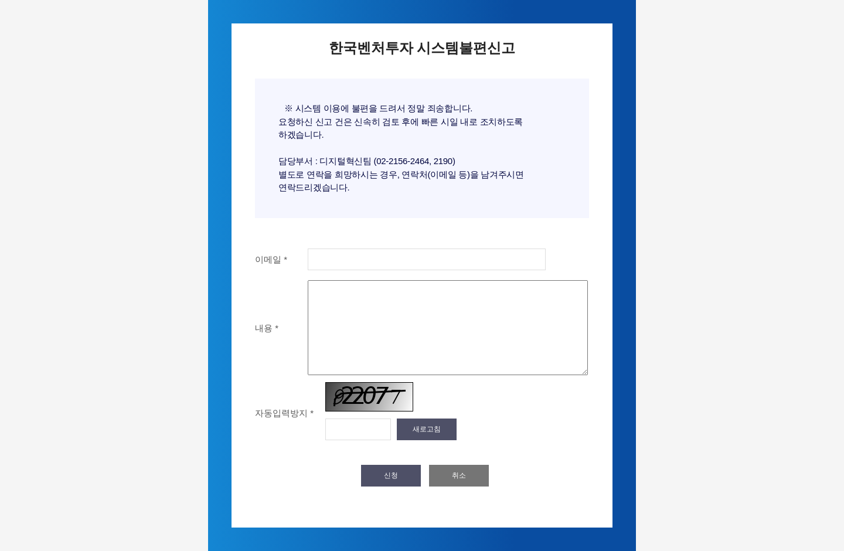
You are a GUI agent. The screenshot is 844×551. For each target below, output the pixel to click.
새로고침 (427, 429)
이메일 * (271, 259)
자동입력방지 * (284, 413)
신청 (391, 475)
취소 (459, 475)
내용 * (266, 328)
